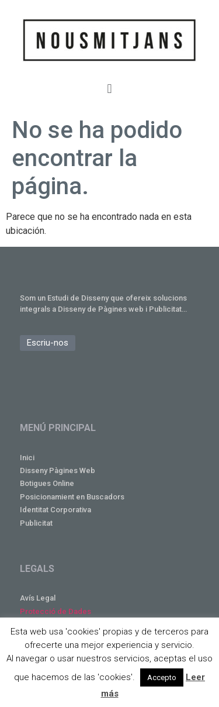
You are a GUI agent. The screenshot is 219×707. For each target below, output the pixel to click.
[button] (109, 88)
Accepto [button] (161, 677)
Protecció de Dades (55, 611)
